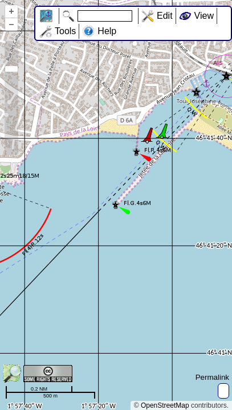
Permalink (212, 377)
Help (106, 31)
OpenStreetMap (165, 405)
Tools (65, 31)
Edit (165, 15)
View (204, 15)
